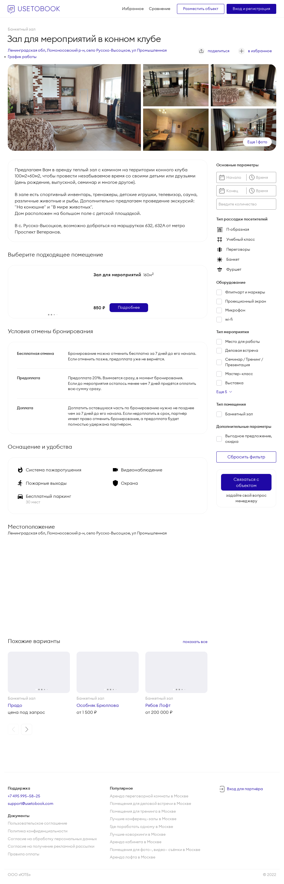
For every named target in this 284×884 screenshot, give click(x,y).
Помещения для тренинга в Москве (143, 811)
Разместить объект (200, 8)
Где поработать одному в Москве (141, 826)
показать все (195, 641)
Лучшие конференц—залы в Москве (143, 818)
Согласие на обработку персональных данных (52, 838)
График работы (22, 56)
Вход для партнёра (245, 788)
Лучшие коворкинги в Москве (138, 834)
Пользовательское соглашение (37, 823)
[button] (13, 729)
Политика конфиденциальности (37, 830)
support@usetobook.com (30, 803)
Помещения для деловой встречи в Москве (150, 803)
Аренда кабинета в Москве (135, 841)
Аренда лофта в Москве (132, 857)
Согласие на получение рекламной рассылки (51, 846)
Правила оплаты (23, 854)
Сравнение (159, 8)
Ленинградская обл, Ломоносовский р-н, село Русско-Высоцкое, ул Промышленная (87, 50)
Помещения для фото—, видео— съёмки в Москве (155, 849)
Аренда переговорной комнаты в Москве (149, 795)
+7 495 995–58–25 (24, 795)
